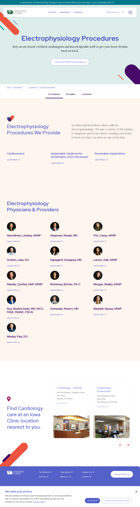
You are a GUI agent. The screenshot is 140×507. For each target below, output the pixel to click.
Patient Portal (120, 474)
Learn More (12, 159)
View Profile (12, 241)
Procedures (54, 94)
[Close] (136, 491)
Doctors (52, 12)
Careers (85, 476)
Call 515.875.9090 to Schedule (69, 62)
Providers (71, 94)
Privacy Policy (39, 501)
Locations (77, 12)
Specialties (65, 12)
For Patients (44, 472)
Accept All (91, 501)
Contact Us (87, 472)
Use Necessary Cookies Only (116, 501)
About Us (65, 476)
